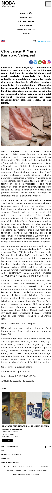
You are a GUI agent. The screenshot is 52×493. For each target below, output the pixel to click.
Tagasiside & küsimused (11, 455)
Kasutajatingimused (10, 463)
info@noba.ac (42, 470)
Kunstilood (26, 17)
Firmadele (5, 459)
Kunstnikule (26, 25)
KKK (2, 451)
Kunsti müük (26, 13)
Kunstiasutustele (26, 29)
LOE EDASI (7, 440)
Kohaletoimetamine (9, 447)
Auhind (26, 33)
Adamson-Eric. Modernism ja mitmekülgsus (25, 426)
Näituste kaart (26, 21)
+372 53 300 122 (32, 470)
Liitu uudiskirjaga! (44, 41)
